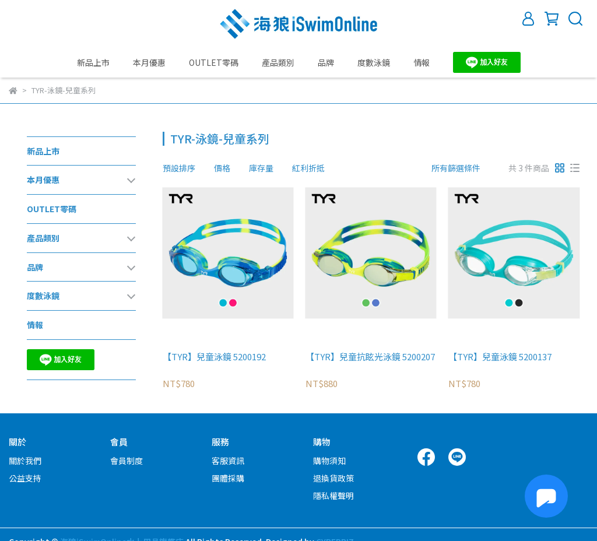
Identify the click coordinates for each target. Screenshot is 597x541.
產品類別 (278, 62)
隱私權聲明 (333, 495)
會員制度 (126, 460)
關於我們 (25, 460)
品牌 (326, 62)
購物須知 (329, 460)
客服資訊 (228, 460)
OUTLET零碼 (213, 62)
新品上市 (93, 62)
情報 (421, 62)
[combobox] (184, 167)
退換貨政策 (333, 478)
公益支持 (25, 478)
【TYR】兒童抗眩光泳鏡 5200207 (370, 357)
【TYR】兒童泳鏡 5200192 (214, 357)
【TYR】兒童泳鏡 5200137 (500, 357)
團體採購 (228, 478)
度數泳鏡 (373, 62)
